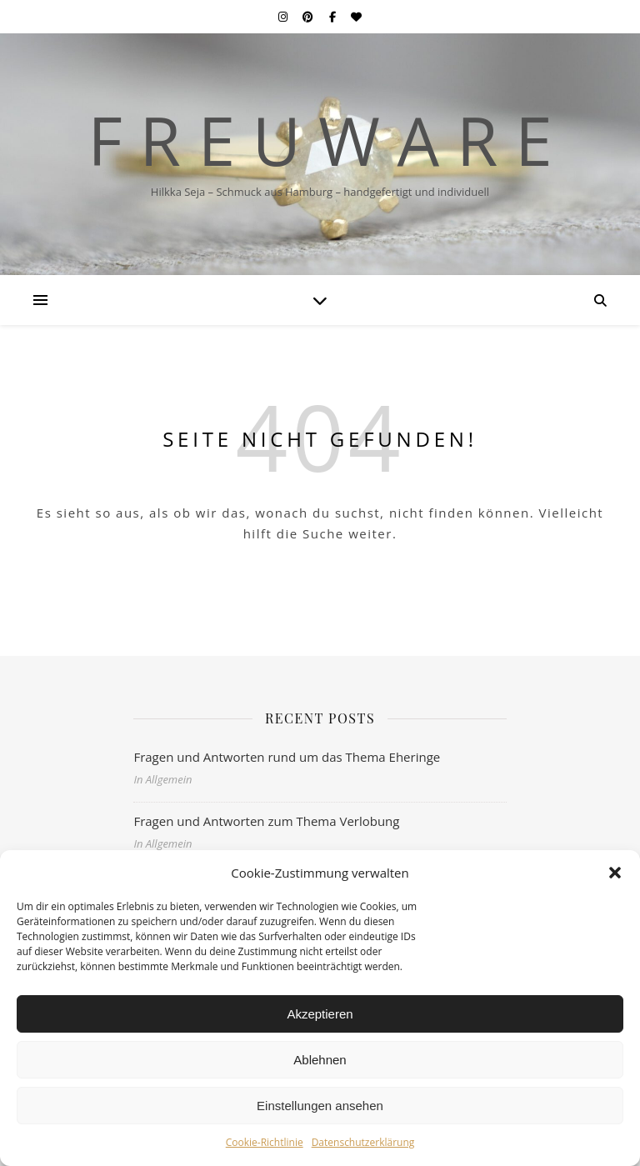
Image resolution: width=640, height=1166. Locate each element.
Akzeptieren (319, 1014)
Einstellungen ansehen (320, 1105)
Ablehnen (319, 1060)
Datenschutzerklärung (363, 1142)
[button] (615, 872)
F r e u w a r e (320, 140)
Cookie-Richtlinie (264, 1142)
